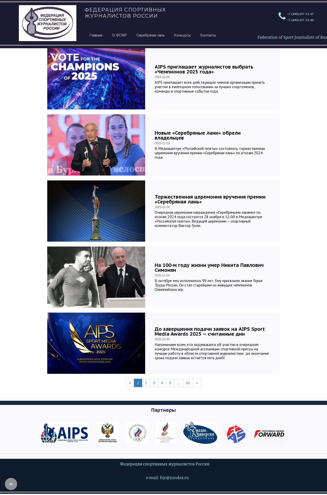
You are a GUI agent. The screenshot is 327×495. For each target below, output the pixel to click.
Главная (96, 35)
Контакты (208, 35)
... (178, 383)
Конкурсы (182, 35)
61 (188, 383)
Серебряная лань (150, 35)
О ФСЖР (119, 35)
